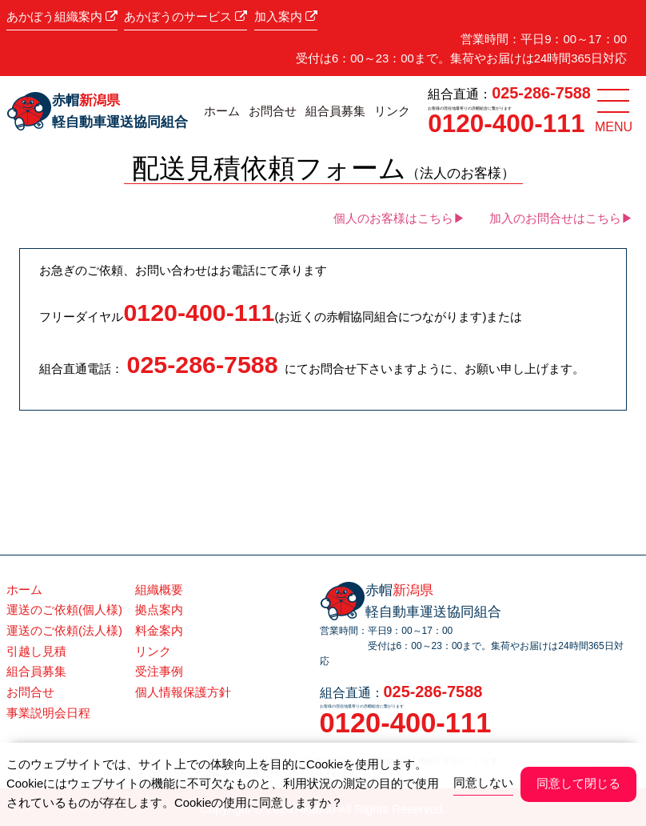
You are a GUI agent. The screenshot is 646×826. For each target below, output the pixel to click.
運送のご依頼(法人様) (64, 630)
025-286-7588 (541, 93)
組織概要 (159, 589)
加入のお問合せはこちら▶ (561, 218)
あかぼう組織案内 (62, 16)
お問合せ (273, 111)
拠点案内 (159, 609)
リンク (392, 111)
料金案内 (159, 630)
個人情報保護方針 (183, 692)
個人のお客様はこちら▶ (399, 218)
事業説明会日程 (48, 713)
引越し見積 (36, 651)
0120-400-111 (506, 123)
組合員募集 (335, 111)
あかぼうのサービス (185, 16)
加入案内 (285, 16)
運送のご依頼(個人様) (64, 609)
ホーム (222, 111)
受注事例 (159, 671)
